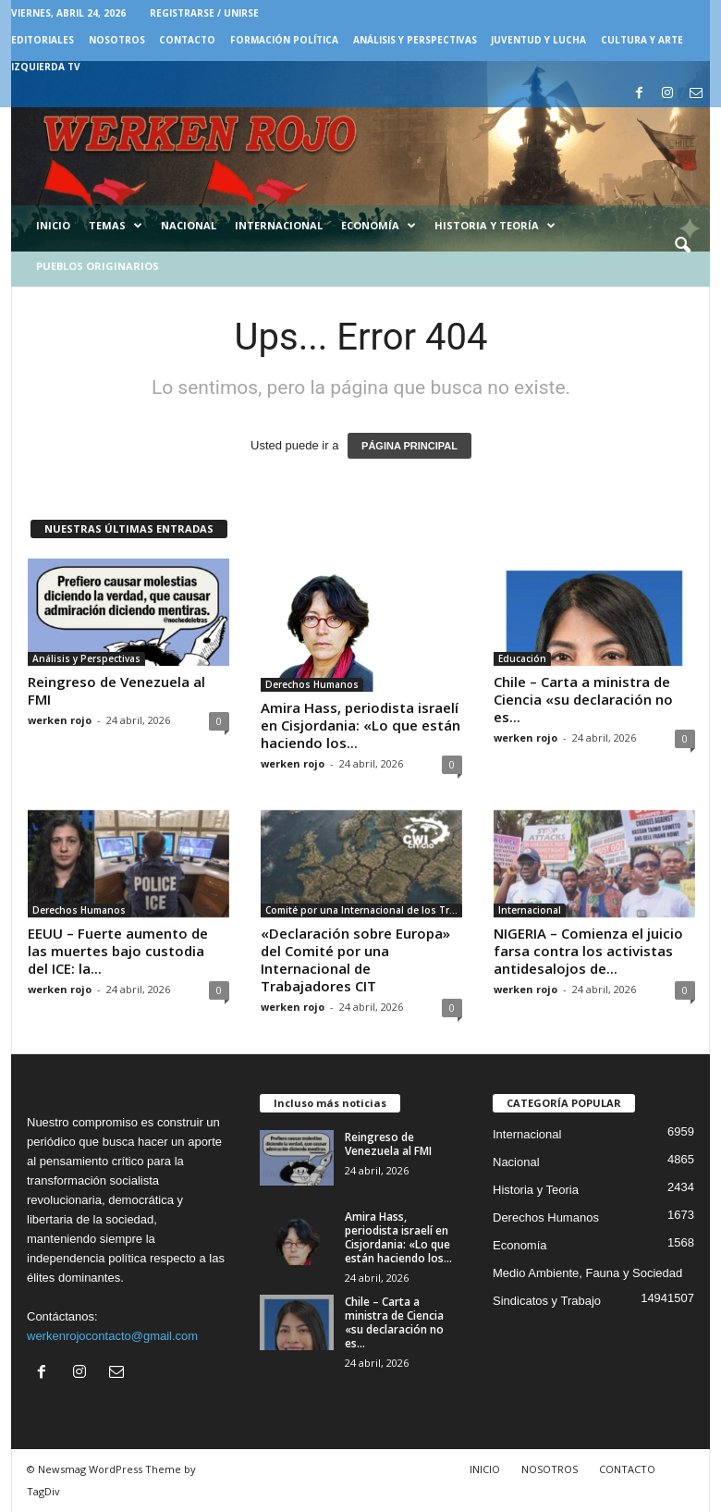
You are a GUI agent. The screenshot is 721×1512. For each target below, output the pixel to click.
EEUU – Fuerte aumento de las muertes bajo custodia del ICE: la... (118, 950)
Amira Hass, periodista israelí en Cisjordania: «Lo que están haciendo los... (360, 725)
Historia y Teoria (536, 1190)
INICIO (485, 1469)
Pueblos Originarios (97, 266)
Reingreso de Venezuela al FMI (116, 690)
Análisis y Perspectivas (415, 39)
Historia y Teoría (495, 225)
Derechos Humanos (312, 684)
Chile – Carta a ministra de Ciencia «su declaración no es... (583, 699)
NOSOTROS (117, 39)
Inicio (53, 225)
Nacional (188, 225)
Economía (378, 225)
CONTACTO (187, 39)
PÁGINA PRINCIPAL (409, 445)
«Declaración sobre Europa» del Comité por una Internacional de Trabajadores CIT (355, 959)
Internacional (279, 225)
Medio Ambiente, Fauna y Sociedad (587, 1273)
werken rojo (60, 720)
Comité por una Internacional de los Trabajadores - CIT (363, 910)
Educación (522, 658)
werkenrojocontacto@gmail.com (112, 1336)
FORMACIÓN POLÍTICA (284, 39)
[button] (682, 246)
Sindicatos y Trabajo (547, 1301)
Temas (115, 225)
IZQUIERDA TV (45, 66)
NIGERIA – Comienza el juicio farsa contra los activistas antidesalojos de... (588, 950)
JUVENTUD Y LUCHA (538, 39)
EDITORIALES (42, 39)
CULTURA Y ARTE (642, 39)
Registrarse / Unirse (204, 12)
